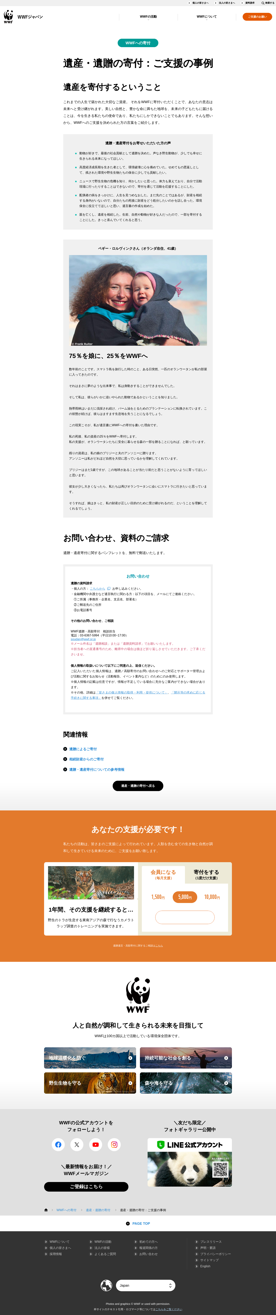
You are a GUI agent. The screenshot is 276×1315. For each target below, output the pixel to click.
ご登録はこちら (86, 1186)
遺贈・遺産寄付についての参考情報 (96, 770)
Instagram (114, 1144)
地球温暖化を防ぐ (92, 1061)
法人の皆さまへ (227, 3)
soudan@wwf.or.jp (83, 639)
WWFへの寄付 (138, 43)
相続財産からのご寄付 (86, 759)
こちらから (97, 588)
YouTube (95, 1144)
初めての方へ (148, 1241)
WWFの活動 (148, 16)
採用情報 (56, 1254)
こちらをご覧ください (168, 1309)
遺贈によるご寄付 (83, 749)
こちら (159, 945)
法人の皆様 (102, 1247)
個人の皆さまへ (200, 3)
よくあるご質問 (105, 1254)
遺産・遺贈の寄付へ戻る (138, 785)
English (205, 1266)
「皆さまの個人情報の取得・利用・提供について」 (132, 692)
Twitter (76, 1144)
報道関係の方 (148, 1247)
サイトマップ (209, 1260)
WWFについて (207, 16)
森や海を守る (188, 1086)
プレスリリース (211, 1241)
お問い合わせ (148, 1254)
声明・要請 (208, 1247)
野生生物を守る (92, 1086)
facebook (58, 1144)
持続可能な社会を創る (188, 1061)
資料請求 (250, 3)
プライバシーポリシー (215, 1254)
